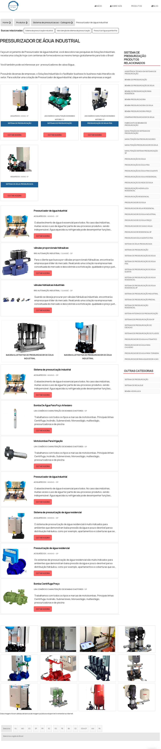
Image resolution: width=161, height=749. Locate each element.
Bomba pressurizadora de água (139, 105)
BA (69, 668)
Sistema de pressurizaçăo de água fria (140, 262)
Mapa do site (138, 719)
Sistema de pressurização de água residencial (140, 278)
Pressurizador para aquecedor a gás (141, 359)
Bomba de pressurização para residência (138, 92)
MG (22, 668)
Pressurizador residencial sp (138, 232)
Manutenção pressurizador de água (141, 145)
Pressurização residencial (137, 196)
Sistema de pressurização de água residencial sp (140, 286)
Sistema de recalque (134, 385)
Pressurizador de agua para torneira (142, 353)
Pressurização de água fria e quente (141, 171)
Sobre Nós (116, 6)
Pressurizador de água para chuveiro (137, 346)
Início (98, 6)
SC (49, 668)
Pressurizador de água (135, 202)
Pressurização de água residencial (141, 177)
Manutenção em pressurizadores (140, 139)
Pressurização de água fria (137, 165)
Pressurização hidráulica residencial (137, 189)
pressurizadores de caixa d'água (58, 64)
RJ (16, 668)
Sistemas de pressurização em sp (139, 319)
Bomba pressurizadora (135, 99)
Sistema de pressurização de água (140, 255)
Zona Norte (23, 693)
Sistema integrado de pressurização (141, 313)
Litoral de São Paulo (94, 693)
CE (75, 668)
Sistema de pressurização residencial (136, 306)
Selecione (6, 668)
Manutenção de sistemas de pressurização (73, 30)
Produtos (136, 6)
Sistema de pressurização (136, 250)
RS (56, 668)
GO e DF (84, 668)
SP (36, 668)
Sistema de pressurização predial (140, 299)
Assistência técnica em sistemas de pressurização (140, 72)
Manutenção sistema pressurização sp (141, 152)
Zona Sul (48, 693)
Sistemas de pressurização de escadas (138, 326)
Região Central (8, 693)
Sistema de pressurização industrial (39, 30)
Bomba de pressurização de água (139, 85)
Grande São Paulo (76, 693)
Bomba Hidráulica (133, 391)
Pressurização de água (135, 159)
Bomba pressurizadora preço (138, 111)
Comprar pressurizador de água (139, 117)
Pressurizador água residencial (139, 208)
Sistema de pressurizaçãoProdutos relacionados (135, 58)
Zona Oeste (36, 693)
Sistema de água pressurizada (138, 244)
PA (100, 668)
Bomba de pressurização (136, 79)
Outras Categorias (138, 371)
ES (29, 668)
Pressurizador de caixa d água (139, 226)
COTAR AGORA (14, 134)
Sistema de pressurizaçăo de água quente (140, 270)
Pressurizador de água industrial (140, 214)
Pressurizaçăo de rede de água (139, 182)
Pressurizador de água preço (138, 220)
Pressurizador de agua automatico (141, 339)
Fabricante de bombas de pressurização (136, 124)
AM (92, 668)
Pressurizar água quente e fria (105, 30)
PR (42, 668)
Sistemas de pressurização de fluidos (142, 333)
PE (62, 668)
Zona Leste (60, 693)
